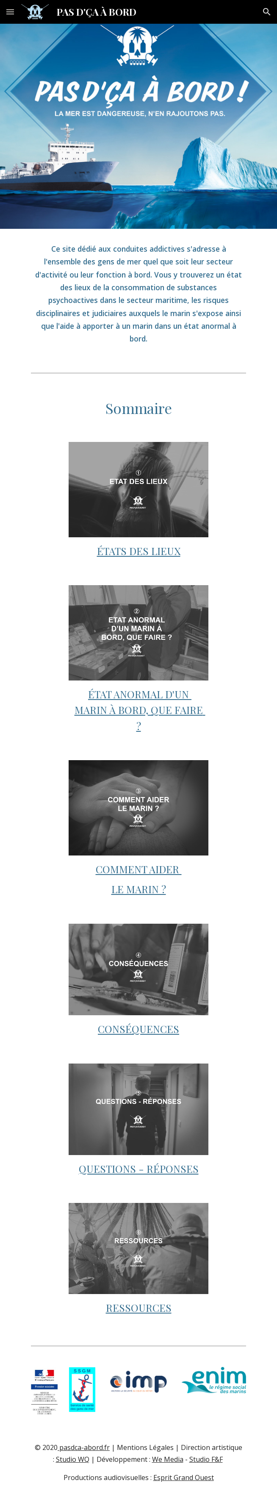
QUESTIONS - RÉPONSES (139, 1168)
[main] (138, 294)
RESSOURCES (139, 1307)
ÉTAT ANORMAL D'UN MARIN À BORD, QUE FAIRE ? (140, 710)
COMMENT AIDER (139, 869)
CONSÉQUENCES (138, 1029)
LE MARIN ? (138, 889)
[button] (10, 11)
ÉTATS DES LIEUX (138, 551)
